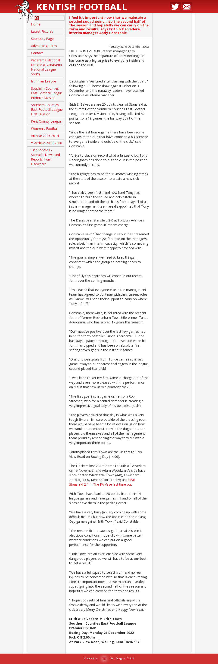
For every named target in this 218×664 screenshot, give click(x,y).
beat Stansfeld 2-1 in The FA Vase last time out (102, 482)
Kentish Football (81, 6)
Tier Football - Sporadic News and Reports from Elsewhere (45, 157)
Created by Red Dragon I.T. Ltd (109, 658)
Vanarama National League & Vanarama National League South (46, 67)
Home (35, 24)
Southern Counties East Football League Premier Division (47, 93)
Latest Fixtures (42, 31)
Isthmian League (43, 81)
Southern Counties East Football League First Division (47, 109)
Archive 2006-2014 (45, 135)
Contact (37, 53)
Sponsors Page (42, 38)
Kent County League (46, 121)
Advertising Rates (44, 46)
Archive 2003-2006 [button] (46, 144)
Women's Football (44, 128)
